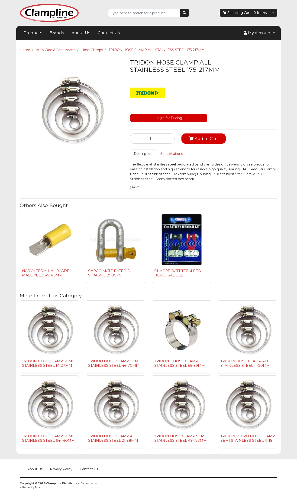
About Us (80, 32)
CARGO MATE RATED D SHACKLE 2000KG (109, 273)
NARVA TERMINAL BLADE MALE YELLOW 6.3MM (45, 273)
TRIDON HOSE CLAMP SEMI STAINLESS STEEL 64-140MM (48, 438)
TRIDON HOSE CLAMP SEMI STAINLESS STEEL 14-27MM (47, 363)
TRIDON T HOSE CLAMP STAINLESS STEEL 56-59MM (179, 363)
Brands (57, 32)
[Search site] (184, 13)
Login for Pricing (168, 118)
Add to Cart (203, 138)
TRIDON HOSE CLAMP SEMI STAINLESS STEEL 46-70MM (113, 363)
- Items (245, 12)
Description (143, 154)
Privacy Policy (61, 469)
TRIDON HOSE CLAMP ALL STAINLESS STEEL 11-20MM (245, 363)
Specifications (171, 154)
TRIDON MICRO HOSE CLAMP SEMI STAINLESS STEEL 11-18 (247, 438)
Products (33, 32)
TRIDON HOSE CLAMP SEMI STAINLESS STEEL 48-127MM (180, 438)
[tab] (143, 153)
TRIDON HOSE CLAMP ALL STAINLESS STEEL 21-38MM (113, 438)
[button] (259, 33)
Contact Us (109, 32)
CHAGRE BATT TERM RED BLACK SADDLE (177, 273)
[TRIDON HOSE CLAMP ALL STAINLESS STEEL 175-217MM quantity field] (152, 138)
